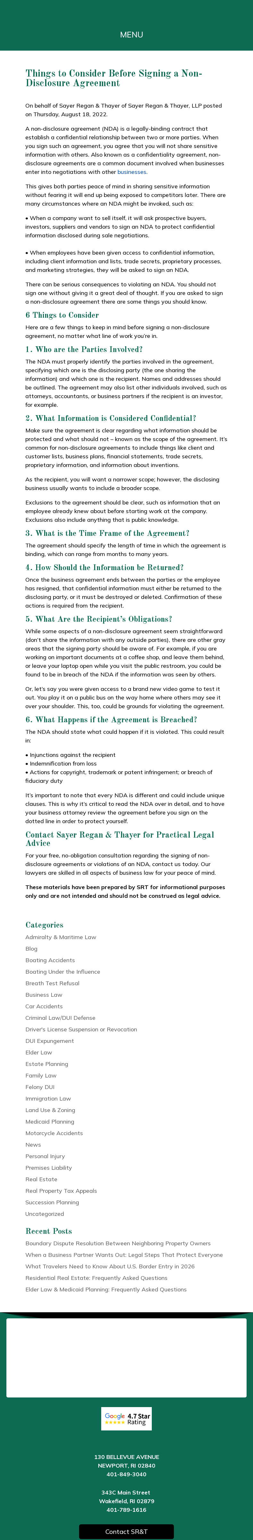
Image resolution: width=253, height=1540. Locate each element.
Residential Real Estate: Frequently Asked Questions (96, 1278)
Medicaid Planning (49, 1121)
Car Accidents (44, 1006)
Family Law (41, 1075)
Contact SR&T (126, 1532)
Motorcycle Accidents (54, 1133)
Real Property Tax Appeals (61, 1190)
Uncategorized (44, 1213)
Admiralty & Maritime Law (60, 937)
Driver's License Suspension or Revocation (81, 1029)
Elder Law (38, 1052)
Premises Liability (48, 1167)
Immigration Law (48, 1098)
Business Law (43, 994)
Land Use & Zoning (50, 1110)
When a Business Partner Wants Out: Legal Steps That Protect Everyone (124, 1254)
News (33, 1144)
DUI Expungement (49, 1040)
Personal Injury (45, 1156)
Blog (31, 948)
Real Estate (41, 1179)
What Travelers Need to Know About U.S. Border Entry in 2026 (110, 1266)
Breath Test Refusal (52, 983)
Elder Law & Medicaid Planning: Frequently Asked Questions (106, 1289)
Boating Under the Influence (62, 971)
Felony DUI (39, 1087)
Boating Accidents (50, 960)
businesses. (133, 172)
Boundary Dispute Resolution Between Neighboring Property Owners (118, 1243)
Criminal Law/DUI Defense (60, 1017)
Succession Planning (52, 1202)
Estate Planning (46, 1064)
